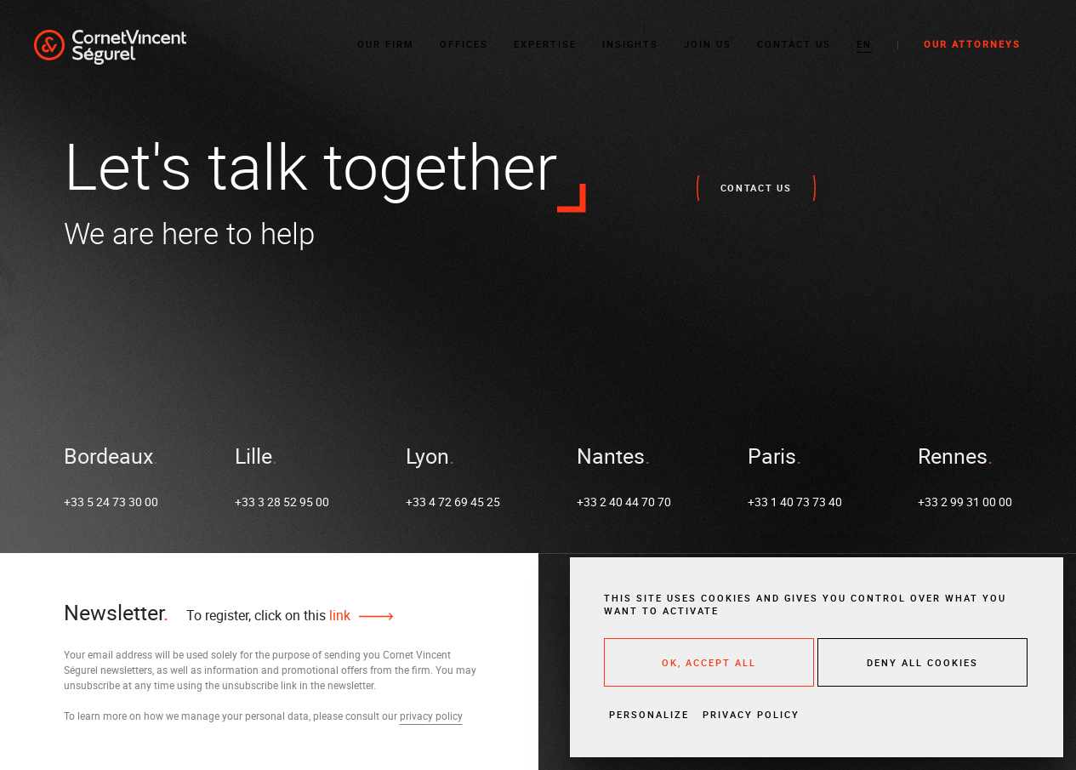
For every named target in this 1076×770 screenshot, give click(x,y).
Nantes (611, 456)
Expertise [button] (545, 43)
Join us (708, 43)
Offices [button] (464, 43)
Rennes (953, 456)
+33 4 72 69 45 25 (453, 501)
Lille (253, 456)
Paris (772, 456)
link (338, 615)
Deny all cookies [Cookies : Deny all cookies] (922, 662)
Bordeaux (108, 456)
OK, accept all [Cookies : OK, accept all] (709, 662)
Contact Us (794, 43)
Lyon (427, 456)
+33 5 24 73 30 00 (111, 501)
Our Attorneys (972, 43)
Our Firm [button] (385, 43)
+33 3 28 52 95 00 (282, 501)
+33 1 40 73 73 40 (795, 501)
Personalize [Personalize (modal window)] (649, 714)
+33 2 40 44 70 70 (624, 501)
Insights (630, 43)
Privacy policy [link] (751, 714)
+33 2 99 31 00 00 (965, 501)
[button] (864, 44)
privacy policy (431, 715)
